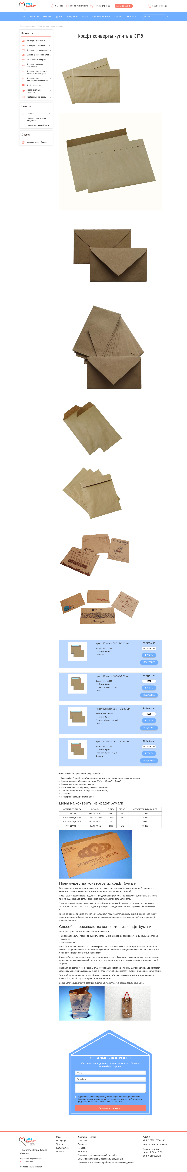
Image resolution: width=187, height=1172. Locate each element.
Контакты (131, 16)
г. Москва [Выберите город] (59, 6)
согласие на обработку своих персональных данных (109, 1096)
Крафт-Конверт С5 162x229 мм (112, 676)
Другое (58, 16)
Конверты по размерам (37, 50)
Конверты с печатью (36, 41)
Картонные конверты (36, 59)
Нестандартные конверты (34, 91)
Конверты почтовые (36, 45)
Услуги (85, 16)
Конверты (35, 16)
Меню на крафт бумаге (37, 142)
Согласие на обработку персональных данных (99, 1161)
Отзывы (58, 1153)
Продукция (60, 1141)
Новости (79, 1149)
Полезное (118, 16)
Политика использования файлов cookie (96, 1157)
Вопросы (79, 1145)
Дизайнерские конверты (38, 55)
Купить (149, 655)
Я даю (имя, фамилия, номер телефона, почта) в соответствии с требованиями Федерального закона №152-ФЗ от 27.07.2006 (110, 1099)
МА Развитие (27, 1162)
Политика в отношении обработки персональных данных (105, 1165)
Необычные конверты (36, 97)
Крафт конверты (34, 85)
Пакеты (47, 16)
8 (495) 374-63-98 (102, 6)
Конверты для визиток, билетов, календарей (37, 72)
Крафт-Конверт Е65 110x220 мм (113, 708)
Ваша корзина (158, 6)
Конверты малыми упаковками (35, 65)
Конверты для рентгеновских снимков (37, 79)
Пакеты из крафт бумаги (38, 125)
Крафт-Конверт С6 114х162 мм (112, 741)
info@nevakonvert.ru (79, 6)
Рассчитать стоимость (110, 1108)
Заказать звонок (123, 6)
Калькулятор (71, 16)
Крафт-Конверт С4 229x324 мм (112, 643)
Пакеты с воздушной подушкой (36, 119)
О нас (23, 16)
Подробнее (149, 662)
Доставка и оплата (101, 16)
